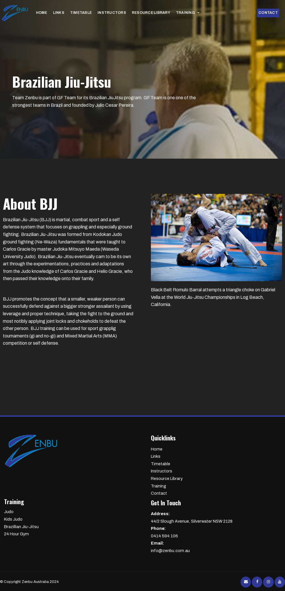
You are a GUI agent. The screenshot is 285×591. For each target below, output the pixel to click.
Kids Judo (13, 519)
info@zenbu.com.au (216, 546)
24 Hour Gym (16, 534)
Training (170, 13)
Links (57, 13)
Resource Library (139, 13)
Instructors (104, 13)
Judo (9, 511)
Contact (269, 13)
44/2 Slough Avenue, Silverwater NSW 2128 (216, 517)
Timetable (77, 13)
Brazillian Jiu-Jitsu (21, 526)
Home (41, 13)
